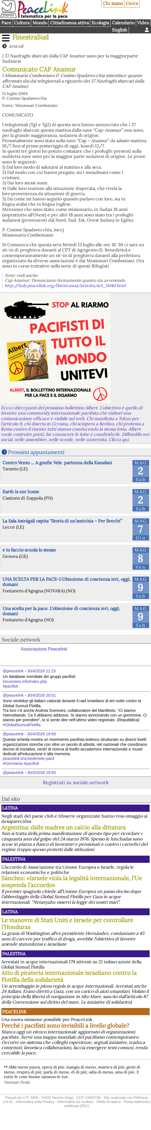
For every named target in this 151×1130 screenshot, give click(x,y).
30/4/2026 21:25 (41, 671)
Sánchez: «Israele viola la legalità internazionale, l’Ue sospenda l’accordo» (71, 881)
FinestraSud (30, 37)
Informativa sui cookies (75, 1102)
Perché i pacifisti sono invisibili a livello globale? (65, 1025)
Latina (10, 808)
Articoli (16, 46)
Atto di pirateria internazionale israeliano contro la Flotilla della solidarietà (69, 976)
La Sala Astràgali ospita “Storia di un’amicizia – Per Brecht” (62, 521)
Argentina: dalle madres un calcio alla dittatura (63, 827)
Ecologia (100, 22)
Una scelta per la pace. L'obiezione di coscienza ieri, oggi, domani (61, 611)
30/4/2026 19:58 (41, 734)
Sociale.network (21, 639)
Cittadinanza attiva (69, 22)
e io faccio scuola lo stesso (29, 550)
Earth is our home (20, 491)
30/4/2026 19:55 (41, 772)
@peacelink (13, 671)
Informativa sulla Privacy (35, 1102)
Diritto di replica (108, 1102)
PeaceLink (14, 1011)
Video (143, 22)
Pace (6, 22)
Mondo (40, 22)
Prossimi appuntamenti (36, 452)
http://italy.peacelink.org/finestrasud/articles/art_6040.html (65, 285)
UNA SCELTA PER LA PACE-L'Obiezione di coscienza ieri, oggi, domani (66, 581)
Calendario (123, 22)
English (119, 30)
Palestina (13, 859)
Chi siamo (113, 3)
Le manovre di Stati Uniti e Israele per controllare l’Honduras (67, 923)
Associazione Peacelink (44, 649)
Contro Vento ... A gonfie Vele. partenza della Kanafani (57, 462)
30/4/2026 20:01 (41, 695)
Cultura (22, 22)
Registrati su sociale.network (75, 782)
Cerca (132, 3)
